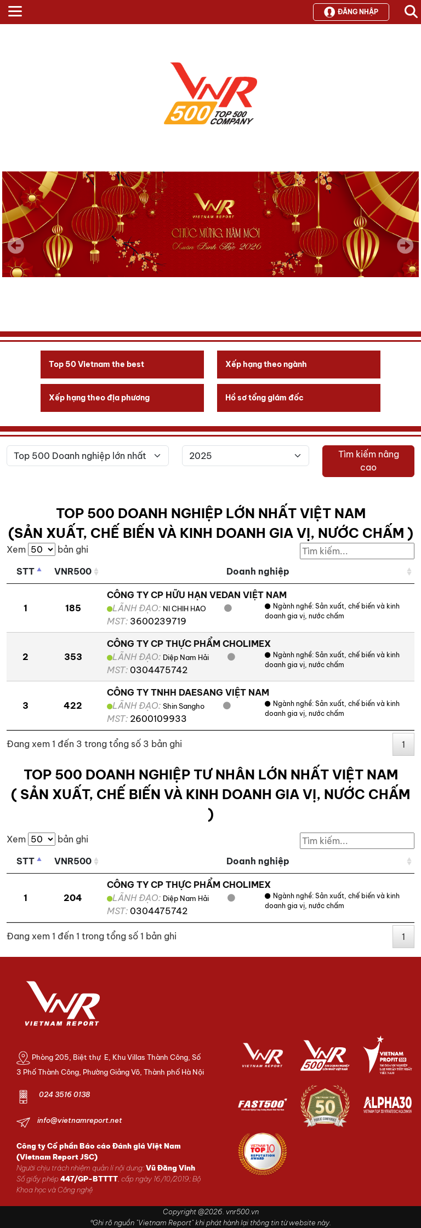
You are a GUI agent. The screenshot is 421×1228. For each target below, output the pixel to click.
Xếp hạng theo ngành (266, 364)
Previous (16, 245)
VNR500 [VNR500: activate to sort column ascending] (73, 571)
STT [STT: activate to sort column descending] (25, 571)
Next (405, 253)
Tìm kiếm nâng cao (368, 461)
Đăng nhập (351, 12)
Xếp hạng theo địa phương (99, 398)
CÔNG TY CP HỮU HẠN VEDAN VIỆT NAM (197, 594)
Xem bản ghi (47, 549)
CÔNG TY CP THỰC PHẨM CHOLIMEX (189, 643)
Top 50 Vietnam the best (96, 364)
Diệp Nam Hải (186, 657)
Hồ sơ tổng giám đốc (264, 398)
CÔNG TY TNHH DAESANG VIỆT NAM (188, 692)
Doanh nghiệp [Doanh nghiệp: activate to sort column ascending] (257, 571)
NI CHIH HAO (185, 608)
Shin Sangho (183, 706)
